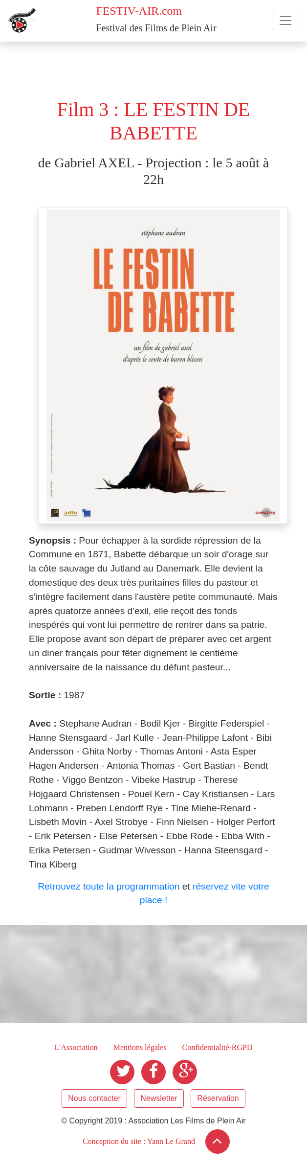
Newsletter (158, 1098)
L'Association (75, 1047)
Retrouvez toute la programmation (108, 886)
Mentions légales (140, 1047)
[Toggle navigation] (285, 20)
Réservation (218, 1098)
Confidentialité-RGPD (217, 1047)
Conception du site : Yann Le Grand (139, 1141)
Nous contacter (94, 1098)
